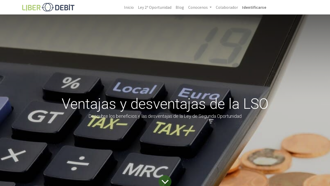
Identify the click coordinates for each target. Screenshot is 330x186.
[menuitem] (129, 7)
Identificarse (254, 7)
